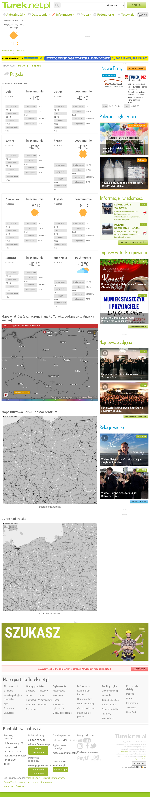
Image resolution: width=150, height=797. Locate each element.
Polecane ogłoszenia (117, 116)
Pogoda (36, 65)
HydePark (131, 712)
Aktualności (14, 14)
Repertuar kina (84, 699)
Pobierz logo (60, 769)
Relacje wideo (111, 427)
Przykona (31, 709)
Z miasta (8, 690)
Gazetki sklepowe (86, 708)
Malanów (30, 704)
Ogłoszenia (39, 14)
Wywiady (106, 695)
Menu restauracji (85, 703)
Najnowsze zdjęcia (115, 342)
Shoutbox (8, 712)
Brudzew (30, 690)
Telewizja (127, 14)
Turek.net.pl (22, 65)
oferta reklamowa (38, 750)
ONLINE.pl (141, 767)
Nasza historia (109, 704)
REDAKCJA (139, 763)
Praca (85, 14)
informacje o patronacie (38, 771)
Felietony (106, 713)
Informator (64, 14)
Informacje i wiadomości (122, 198)
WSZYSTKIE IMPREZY (137, 327)
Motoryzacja (59, 690)
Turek (41, 695)
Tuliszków (43, 690)
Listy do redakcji (110, 690)
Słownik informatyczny (54, 778)
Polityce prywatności (140, 759)
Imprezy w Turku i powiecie (123, 252)
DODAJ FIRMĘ (137, 68)
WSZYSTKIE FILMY (139, 501)
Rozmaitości (108, 718)
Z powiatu (9, 708)
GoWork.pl (21, 786)
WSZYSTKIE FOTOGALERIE (135, 416)
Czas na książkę (110, 709)
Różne (56, 700)
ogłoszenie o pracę (28, 782)
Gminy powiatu (35, 686)
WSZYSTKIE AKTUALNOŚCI (133, 242)
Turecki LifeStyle (110, 700)
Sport (6, 703)
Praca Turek (10, 782)
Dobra (29, 695)
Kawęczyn (31, 700)
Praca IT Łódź (32, 778)
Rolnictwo (58, 695)
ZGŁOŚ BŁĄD (139, 668)
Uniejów (42, 704)
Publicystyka (109, 686)
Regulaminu (124, 751)
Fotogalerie (105, 14)
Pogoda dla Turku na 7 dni (13, 52)
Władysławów (45, 700)
